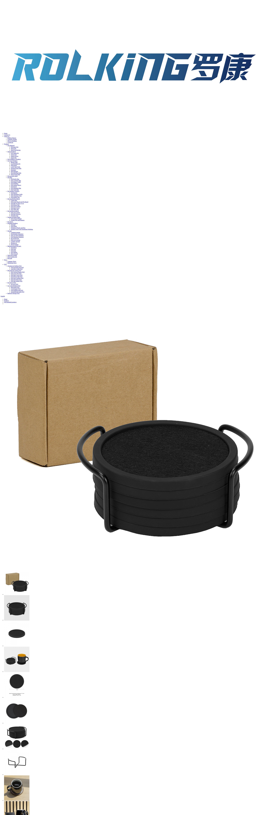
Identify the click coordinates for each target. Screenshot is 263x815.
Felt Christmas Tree (16, 196)
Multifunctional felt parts (14, 246)
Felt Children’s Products (14, 159)
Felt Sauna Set (15, 153)
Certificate (10, 142)
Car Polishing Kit (15, 164)
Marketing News (12, 263)
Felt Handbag (14, 183)
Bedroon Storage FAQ (13, 293)
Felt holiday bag (15, 197)
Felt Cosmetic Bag (16, 180)
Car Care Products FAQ (13, 285)
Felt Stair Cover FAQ (16, 275)
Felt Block (14, 247)
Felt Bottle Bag (15, 179)
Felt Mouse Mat (15, 205)
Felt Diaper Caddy (16, 182)
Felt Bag (9, 177)
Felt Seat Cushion (15, 206)
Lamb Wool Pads (15, 167)
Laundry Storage (15, 241)
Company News (11, 261)
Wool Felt (13, 148)
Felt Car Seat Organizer (17, 235)
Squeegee (13, 170)
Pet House (10, 221)
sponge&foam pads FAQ (17, 292)
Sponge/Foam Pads (16, 168)
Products (6, 144)
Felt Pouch (14, 186)
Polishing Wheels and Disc (18, 228)
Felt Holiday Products (13, 191)
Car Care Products (12, 160)
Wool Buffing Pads (16, 173)
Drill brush (14, 165)
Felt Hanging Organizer (17, 237)
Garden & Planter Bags (13, 217)
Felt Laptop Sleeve (16, 185)
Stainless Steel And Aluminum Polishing (22, 229)
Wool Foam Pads (15, 174)
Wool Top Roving (15, 150)
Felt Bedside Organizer (17, 234)
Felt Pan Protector (16, 214)
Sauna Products (11, 151)
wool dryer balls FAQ (17, 269)
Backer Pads (14, 162)
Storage (9, 231)
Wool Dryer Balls (12, 255)
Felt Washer (14, 252)
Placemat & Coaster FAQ (14, 270)
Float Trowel (14, 253)
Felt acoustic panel (12, 176)
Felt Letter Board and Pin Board (19, 202)
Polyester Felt (14, 147)
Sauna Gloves (14, 156)
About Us (6, 136)
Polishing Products (12, 223)
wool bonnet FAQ (15, 289)
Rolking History (11, 138)
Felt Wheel (14, 226)
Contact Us (7, 135)
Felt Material (10, 145)
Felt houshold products (13, 199)
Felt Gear (13, 249)
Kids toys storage (15, 240)
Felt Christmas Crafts (16, 194)
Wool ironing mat (12, 257)
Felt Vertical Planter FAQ (18, 272)
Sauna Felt (14, 154)
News (5, 260)
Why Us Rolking (12, 141)
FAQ (5, 264)
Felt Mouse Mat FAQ (16, 276)
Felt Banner (14, 193)
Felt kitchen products (13, 211)
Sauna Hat (13, 157)
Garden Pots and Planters (17, 220)
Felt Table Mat (15, 209)
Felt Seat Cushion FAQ (17, 278)
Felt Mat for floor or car (17, 203)
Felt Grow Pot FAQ (16, 273)
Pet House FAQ (11, 282)
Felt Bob (13, 225)
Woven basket (14, 244)
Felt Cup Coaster (15, 212)
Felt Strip (13, 250)
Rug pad (9, 258)
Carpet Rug (14, 200)
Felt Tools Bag (15, 189)
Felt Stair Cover (15, 208)
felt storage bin (15, 238)
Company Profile (12, 139)
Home (5, 133)
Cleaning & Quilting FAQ (14, 266)
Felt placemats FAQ (16, 279)
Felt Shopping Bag (16, 188)
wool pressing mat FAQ (17, 267)
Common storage (15, 232)
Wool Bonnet (14, 171)
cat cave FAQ (14, 284)
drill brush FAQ (15, 287)
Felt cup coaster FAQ (16, 281)
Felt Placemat (14, 215)
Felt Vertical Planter (16, 218)
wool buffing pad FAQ (17, 290)
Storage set (14, 243)
